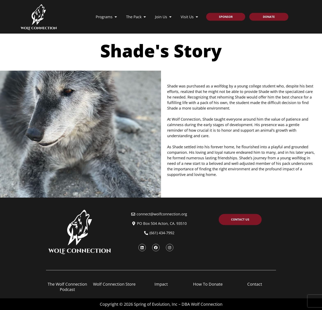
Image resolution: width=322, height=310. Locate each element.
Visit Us (189, 17)
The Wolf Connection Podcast (67, 286)
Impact (161, 284)
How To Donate (208, 284)
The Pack (136, 17)
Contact (254, 284)
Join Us (163, 17)
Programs (106, 17)
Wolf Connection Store (114, 284)
